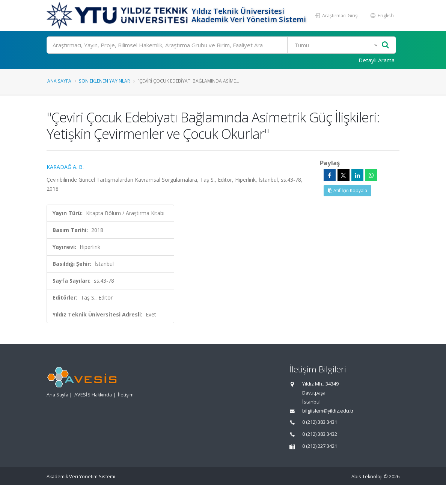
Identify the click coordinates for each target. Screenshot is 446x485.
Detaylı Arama (377, 60)
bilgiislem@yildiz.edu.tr (328, 411)
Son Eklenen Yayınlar (104, 81)
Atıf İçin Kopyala (347, 190)
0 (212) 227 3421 (319, 446)
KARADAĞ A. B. (65, 166)
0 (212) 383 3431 (319, 422)
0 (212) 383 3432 (319, 434)
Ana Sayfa (59, 81)
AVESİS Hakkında (93, 395)
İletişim (126, 395)
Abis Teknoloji (367, 476)
